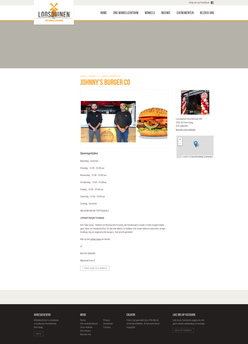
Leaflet (185, 157)
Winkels (150, 13)
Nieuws (165, 13)
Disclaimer (108, 323)
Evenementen (185, 13)
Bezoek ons (207, 13)
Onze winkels (86, 327)
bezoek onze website (185, 129)
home (82, 76)
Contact (107, 327)
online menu (95, 239)
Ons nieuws (85, 330)
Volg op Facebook (183, 330)
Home (103, 13)
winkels (92, 76)
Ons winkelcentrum (125, 13)
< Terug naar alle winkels (94, 268)
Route (38, 334)
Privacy (106, 320)
